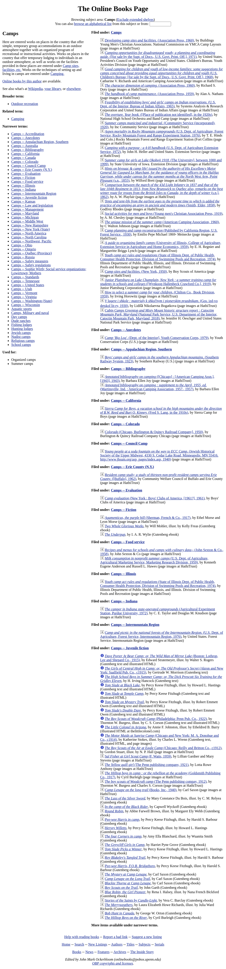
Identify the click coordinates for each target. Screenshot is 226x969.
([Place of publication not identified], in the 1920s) (158, 114)
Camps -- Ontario (23, 249)
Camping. (57, 74)
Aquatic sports (21, 309)
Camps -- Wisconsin (25, 305)
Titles (130, 944)
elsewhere (74, 89)
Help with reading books (81, 937)
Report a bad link (115, 937)
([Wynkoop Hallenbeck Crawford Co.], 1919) (158, 282)
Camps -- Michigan (25, 217)
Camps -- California (25, 154)
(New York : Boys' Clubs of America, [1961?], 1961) (155, 498)
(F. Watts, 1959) (138, 756)
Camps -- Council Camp (28, 166)
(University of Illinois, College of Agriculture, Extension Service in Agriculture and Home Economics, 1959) (160, 245)
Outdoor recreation (24, 104)
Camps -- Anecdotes (25, 138)
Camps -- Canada (23, 158)
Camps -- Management (27, 209)
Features (103, 952)
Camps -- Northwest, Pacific (31, 241)
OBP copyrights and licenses (112, 963)
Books (76, 952)
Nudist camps (21, 337)
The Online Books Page (113, 9)
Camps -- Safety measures (29, 261)
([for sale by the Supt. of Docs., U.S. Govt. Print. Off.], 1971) (157, 55)
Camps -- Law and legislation (32, 205)
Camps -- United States (27, 285)
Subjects (145, 944)
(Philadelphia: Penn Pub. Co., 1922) (156, 719)
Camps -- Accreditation (27, 134)
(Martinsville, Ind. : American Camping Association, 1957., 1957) (153, 387)
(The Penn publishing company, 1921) (146, 765)
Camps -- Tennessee (25, 281)
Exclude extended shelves (135, 19)
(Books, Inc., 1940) (141, 790)
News (89, 952)
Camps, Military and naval (30, 313)
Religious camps (23, 341)
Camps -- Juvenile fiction (29, 197)
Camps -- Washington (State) (31, 301)
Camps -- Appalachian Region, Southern (39, 142)
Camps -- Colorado (24, 162)
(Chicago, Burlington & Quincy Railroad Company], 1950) (154, 432)
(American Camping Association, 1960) (162, 222)
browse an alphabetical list (92, 24)
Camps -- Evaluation (25, 173)
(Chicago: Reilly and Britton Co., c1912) (163, 748)
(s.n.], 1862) (161, 191)
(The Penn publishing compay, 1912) (156, 781)
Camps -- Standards (25, 277)
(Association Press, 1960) (149, 40)
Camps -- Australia (24, 146)
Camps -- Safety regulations (31, 265)
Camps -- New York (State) (30, 229)
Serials (159, 944)
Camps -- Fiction (23, 177)
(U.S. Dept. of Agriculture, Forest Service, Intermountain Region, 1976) (161, 634)
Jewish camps (21, 333)
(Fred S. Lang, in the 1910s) (161, 410)
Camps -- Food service (27, 181)
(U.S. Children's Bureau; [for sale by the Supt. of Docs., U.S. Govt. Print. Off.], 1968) (161, 73)
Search (79, 944)
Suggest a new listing (147, 937)
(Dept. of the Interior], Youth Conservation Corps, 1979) (156, 338)
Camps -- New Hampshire (29, 225)
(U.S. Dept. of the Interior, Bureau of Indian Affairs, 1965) (158, 104)
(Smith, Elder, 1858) (160, 203)
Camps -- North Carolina (29, 237)
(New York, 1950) (136, 271)
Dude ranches (21, 321)
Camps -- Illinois (23, 185)
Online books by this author (22, 81)
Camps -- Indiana (23, 189)
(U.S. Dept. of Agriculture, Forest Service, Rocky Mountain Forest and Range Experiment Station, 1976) (161, 133)
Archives (119, 952)
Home (66, 944)
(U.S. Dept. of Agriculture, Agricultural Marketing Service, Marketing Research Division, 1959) (154, 560)
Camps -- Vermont (24, 293)
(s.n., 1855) (159, 174)
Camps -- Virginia (24, 297)
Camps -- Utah (21, 289)
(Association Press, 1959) (149, 94)
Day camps (19, 317)
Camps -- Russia (23, 257)
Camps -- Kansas (23, 201)
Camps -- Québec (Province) (31, 253)
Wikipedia (35, 89)
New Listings (97, 944)
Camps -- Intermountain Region (33, 193)
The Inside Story (142, 952)
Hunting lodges (22, 329)
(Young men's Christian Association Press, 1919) (163, 213)
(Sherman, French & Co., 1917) (147, 518)
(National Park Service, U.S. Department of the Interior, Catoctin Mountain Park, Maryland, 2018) (158, 314)
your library (52, 89)
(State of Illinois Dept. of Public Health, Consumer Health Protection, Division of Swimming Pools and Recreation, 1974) (157, 257)
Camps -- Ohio (21, 245)
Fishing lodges (21, 325)
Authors (116, 944)
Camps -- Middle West (27, 221)
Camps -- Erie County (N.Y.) (31, 169)
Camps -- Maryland (25, 213)
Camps (116, 32)
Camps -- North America (28, 233)
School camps (21, 344)
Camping (17, 119)
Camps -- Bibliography (27, 150)
